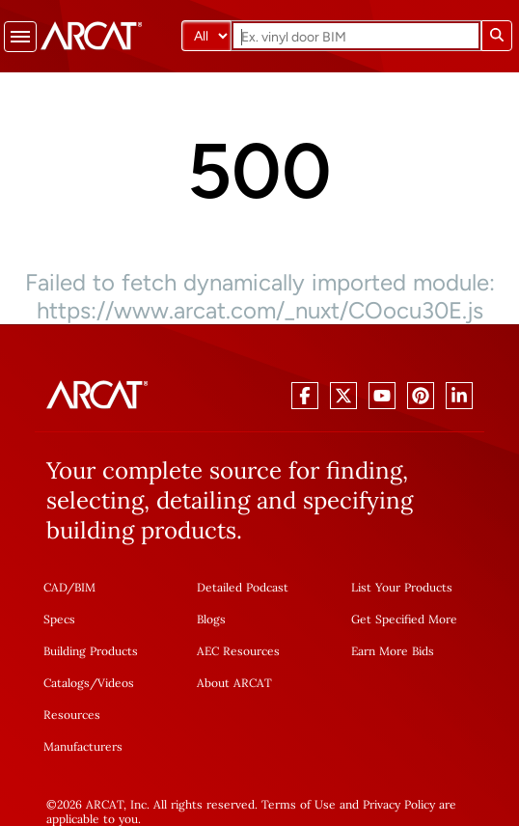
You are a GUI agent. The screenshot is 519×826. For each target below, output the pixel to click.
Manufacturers (83, 746)
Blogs (211, 619)
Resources (71, 714)
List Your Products (401, 587)
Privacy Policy (399, 804)
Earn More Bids (392, 651)
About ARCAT (234, 682)
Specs (59, 619)
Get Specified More (404, 619)
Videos (115, 682)
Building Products (90, 651)
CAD (55, 587)
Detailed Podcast (242, 587)
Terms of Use (298, 804)
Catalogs (66, 682)
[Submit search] (496, 35)
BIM (85, 587)
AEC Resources (238, 651)
